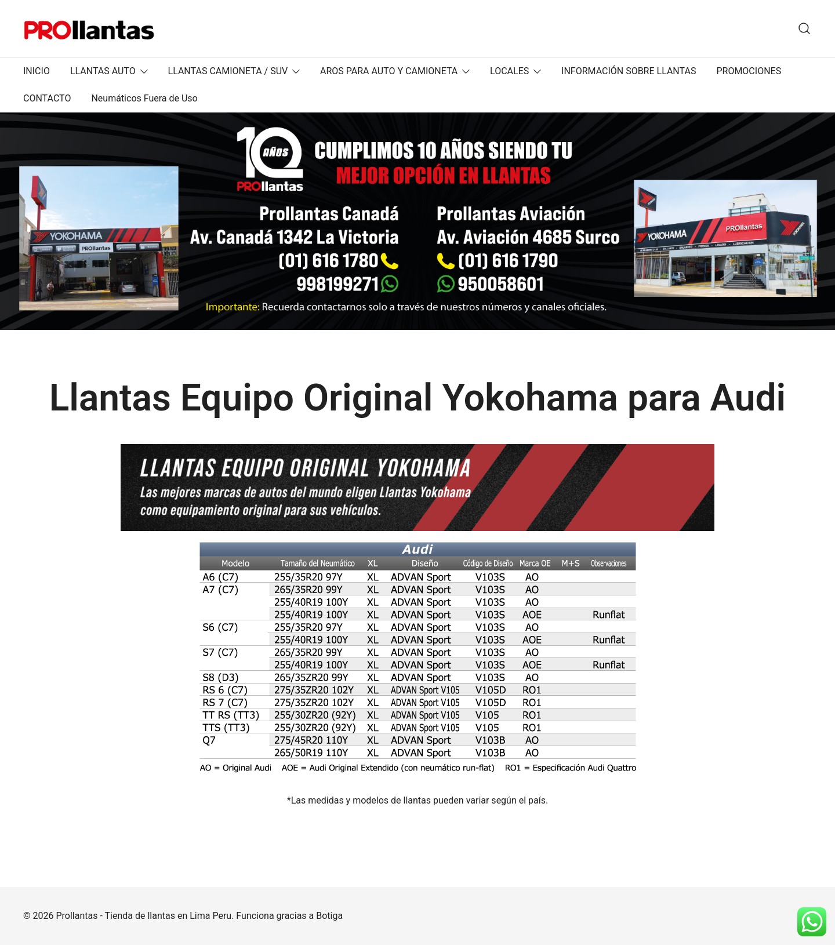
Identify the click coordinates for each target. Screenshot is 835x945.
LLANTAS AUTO (103, 71)
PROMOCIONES (748, 71)
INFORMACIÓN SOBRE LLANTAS (628, 71)
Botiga (329, 915)
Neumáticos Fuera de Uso (144, 98)
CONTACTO (47, 98)
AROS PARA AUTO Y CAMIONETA (389, 71)
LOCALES (509, 71)
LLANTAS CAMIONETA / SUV (228, 71)
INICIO (36, 71)
